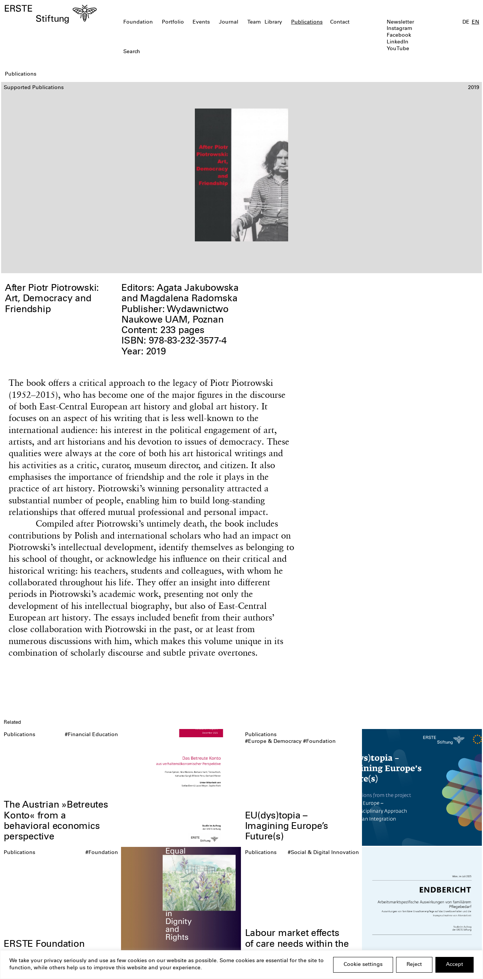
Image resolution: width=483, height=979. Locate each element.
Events (201, 22)
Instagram (399, 28)
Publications (307, 22)
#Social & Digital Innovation (323, 853)
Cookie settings (363, 964)
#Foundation (319, 741)
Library (273, 22)
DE (466, 22)
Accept (454, 964)
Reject (414, 964)
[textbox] (203, 52)
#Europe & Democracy (273, 741)
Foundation (138, 22)
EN (475, 22)
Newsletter (400, 22)
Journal (228, 22)
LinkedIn (397, 42)
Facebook (399, 35)
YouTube (398, 49)
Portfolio (173, 22)
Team (254, 22)
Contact (340, 22)
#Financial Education (91, 735)
